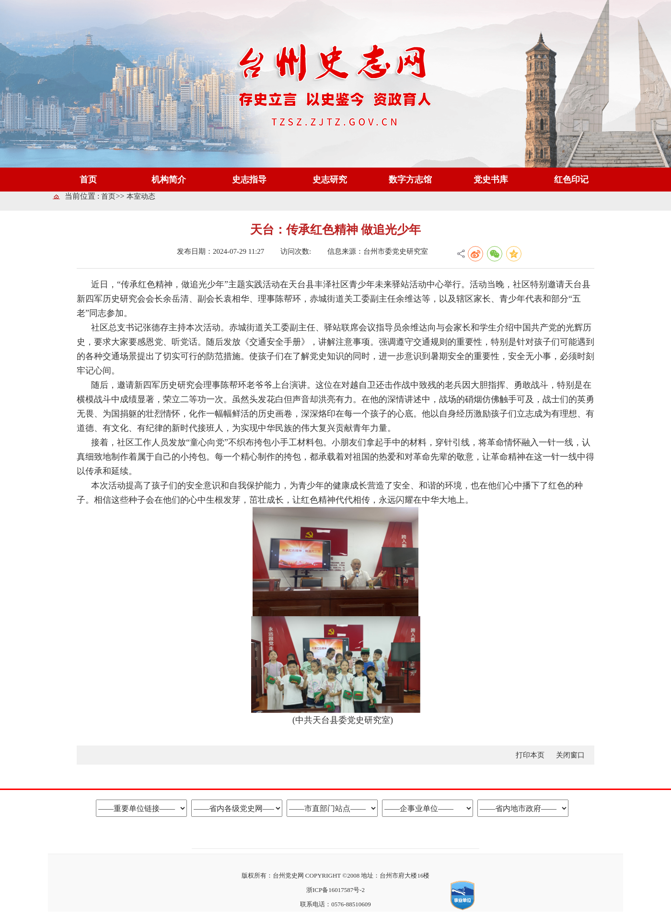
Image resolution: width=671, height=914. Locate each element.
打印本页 (531, 755)
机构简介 (168, 179)
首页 (88, 179)
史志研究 (329, 179)
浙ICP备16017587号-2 (335, 889)
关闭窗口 (570, 755)
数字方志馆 (410, 179)
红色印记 (571, 179)
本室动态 (141, 196)
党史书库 (491, 179)
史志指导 (249, 179)
